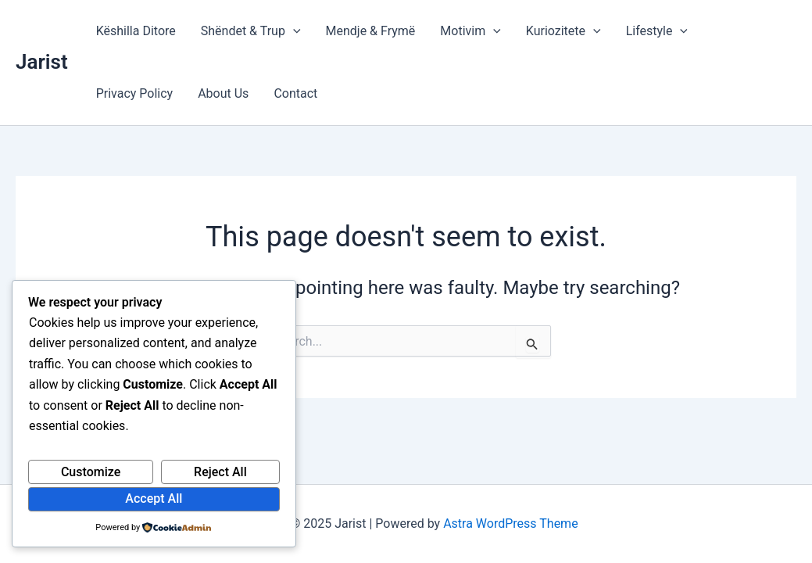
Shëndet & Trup (251, 31)
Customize (90, 471)
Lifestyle (657, 31)
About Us (223, 93)
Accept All (153, 498)
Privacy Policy (134, 93)
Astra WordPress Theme (510, 523)
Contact (295, 93)
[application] (293, 31)
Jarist (42, 62)
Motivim (470, 31)
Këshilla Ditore (136, 30)
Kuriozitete (563, 31)
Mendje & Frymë (371, 30)
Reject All (220, 471)
